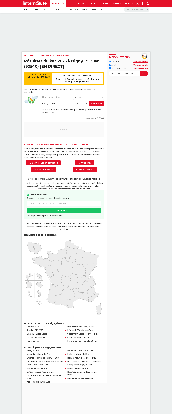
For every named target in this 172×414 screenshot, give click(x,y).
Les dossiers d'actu (118, 68)
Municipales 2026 (31, 10)
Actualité (114, 62)
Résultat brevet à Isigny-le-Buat (81, 327)
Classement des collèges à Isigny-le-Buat (45, 361)
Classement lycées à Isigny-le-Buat (82, 334)
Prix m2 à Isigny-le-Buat (78, 368)
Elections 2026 (77, 3)
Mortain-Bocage (94, 109)
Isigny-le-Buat (33, 351)
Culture (104, 3)
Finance (117, 3)
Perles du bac (33, 341)
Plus (129, 3)
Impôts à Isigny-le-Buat (37, 368)
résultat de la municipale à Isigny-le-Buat (82, 80)
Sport (93, 3)
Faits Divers (58, 10)
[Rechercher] (136, 9)
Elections (39, 76)
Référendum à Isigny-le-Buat (80, 378)
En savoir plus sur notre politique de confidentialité (44, 216)
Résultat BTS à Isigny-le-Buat (80, 330)
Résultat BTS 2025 (35, 330)
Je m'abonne (62, 210)
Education (73, 10)
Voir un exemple (140, 62)
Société (46, 10)
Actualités (58, 3)
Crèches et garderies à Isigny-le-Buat (43, 358)
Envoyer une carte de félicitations (82, 341)
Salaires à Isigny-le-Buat (37, 365)
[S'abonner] (128, 73)
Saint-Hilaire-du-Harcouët (62, 109)
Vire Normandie (48, 112)
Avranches (80, 109)
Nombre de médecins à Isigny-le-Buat (84, 361)
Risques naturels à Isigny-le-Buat (81, 358)
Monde (84, 10)
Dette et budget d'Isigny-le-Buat (41, 372)
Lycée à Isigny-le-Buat (36, 337)
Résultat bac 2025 (37, 55)
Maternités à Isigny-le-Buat (39, 354)
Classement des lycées (37, 334)
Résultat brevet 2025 (36, 327)
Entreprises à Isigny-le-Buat (79, 365)
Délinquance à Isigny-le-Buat (80, 351)
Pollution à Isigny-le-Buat (78, 354)
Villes (94, 10)
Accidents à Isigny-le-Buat (38, 382)
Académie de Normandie (58, 55)
